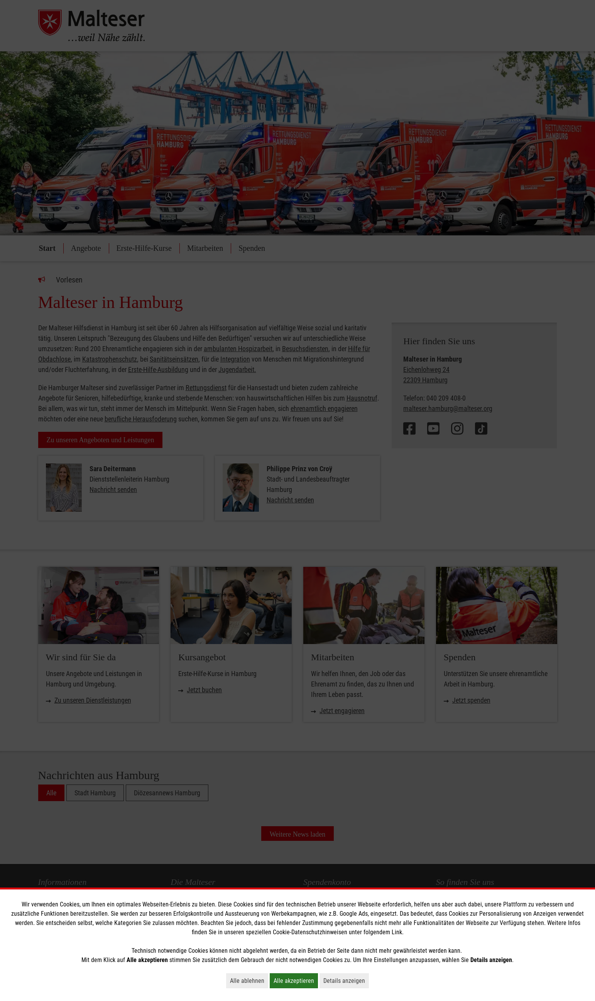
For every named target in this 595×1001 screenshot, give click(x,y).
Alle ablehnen (249, 980)
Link (397, 932)
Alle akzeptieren (296, 980)
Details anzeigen (346, 980)
